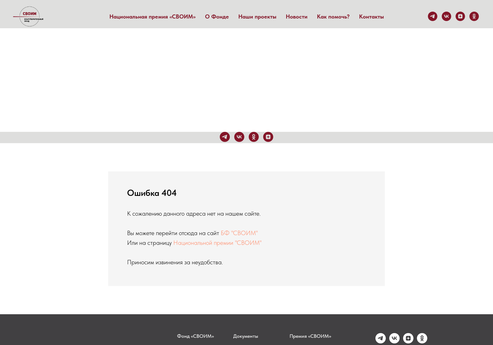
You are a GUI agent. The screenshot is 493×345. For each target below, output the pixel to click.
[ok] (474, 16)
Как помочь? (333, 16)
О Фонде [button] (217, 16)
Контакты (371, 16)
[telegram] (432, 16)
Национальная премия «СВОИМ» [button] (152, 16)
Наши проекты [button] (257, 16)
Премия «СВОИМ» (310, 336)
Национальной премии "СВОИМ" (217, 242)
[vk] (446, 16)
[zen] (460, 16)
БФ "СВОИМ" (239, 233)
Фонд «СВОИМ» (195, 336)
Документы (245, 336)
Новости (296, 16)
